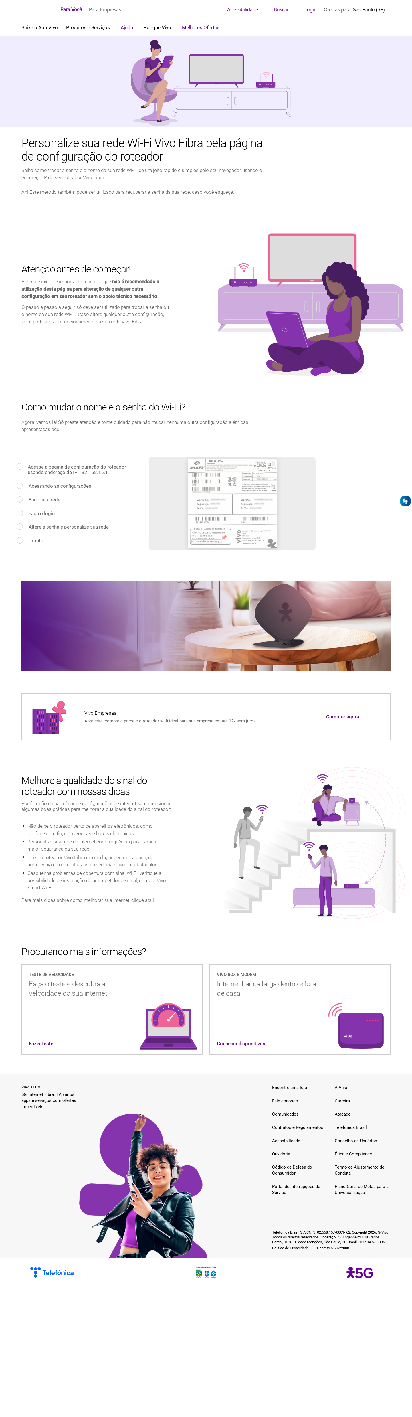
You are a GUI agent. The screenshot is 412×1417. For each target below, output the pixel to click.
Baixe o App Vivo (39, 27)
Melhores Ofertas (201, 27)
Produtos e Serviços (88, 27)
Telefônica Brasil (351, 1127)
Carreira (342, 1101)
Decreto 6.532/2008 (333, 1248)
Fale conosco (285, 1101)
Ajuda (127, 27)
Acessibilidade (238, 9)
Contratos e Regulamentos (297, 1127)
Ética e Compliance (353, 1154)
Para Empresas (105, 9)
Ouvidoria (281, 1154)
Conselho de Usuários (356, 1140)
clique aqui (142, 900)
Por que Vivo (158, 27)
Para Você (71, 9)
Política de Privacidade (291, 1248)
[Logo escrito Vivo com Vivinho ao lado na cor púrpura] (37, 10)
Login (306, 9)
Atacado (343, 1114)
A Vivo (341, 1087)
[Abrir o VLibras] (405, 501)
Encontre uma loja (289, 1087)
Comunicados (285, 1114)
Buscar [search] (277, 9)
